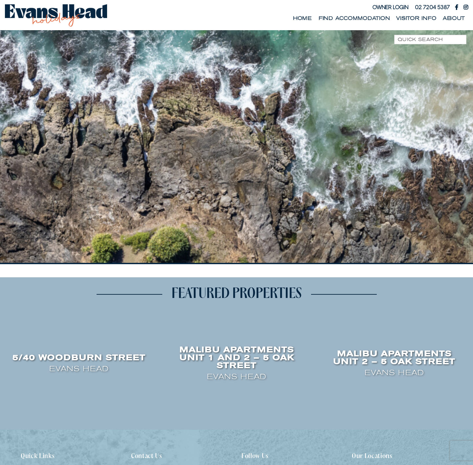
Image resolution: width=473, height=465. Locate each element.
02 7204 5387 (432, 7)
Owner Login (390, 7)
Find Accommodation (354, 18)
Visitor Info (416, 18)
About (454, 18)
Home (302, 18)
